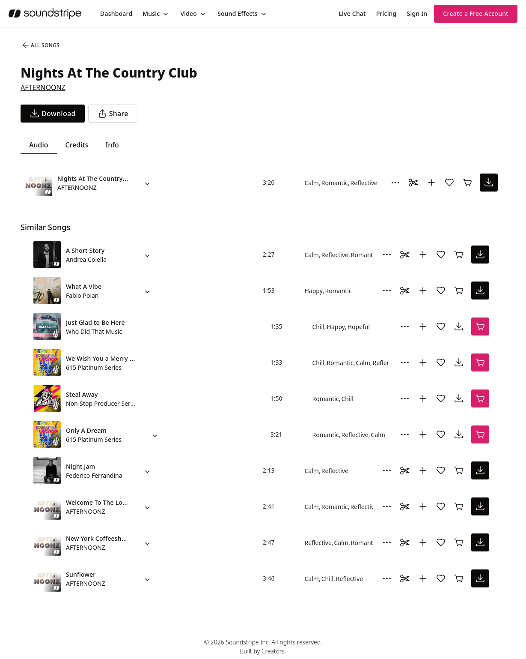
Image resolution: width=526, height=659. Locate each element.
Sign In (417, 13)
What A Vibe (83, 286)
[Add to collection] (431, 183)
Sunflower (80, 574)
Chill (318, 327)
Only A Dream (86, 430)
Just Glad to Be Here (95, 322)
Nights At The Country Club (97, 178)
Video (188, 13)
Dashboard (116, 13)
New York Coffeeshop (97, 538)
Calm (312, 183)
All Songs (40, 45)
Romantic (334, 183)
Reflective (364, 183)
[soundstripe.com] (45, 13)
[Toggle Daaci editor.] (413, 183)
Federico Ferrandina (94, 475)
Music (151, 13)
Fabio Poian (82, 295)
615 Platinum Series (94, 367)
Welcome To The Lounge (101, 502)
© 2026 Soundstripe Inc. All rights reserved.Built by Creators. (263, 646)
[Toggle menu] (165, 13)
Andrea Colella (86, 259)
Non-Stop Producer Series (101, 403)
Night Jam (80, 466)
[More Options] (395, 183)
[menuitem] (116, 13)
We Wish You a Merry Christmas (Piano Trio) (130, 358)
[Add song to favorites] (449, 183)
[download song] (53, 114)
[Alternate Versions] (147, 182)
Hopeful (359, 327)
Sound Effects (237, 13)
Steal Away (82, 394)
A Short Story (85, 250)
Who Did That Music (94, 331)
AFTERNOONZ (43, 87)
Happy (314, 291)
